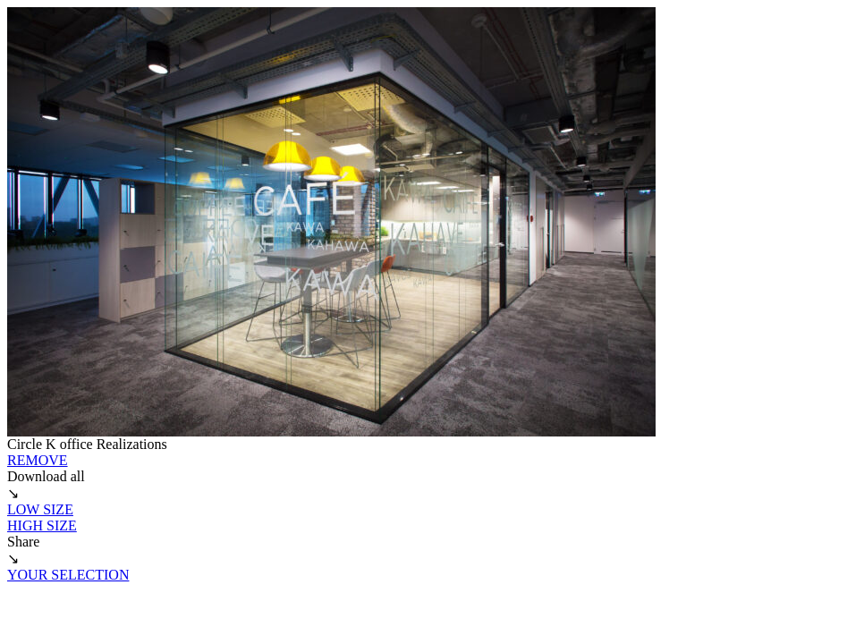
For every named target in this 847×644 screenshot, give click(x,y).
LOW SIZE (40, 509)
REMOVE (37, 460)
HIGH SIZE (42, 525)
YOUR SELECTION (68, 574)
